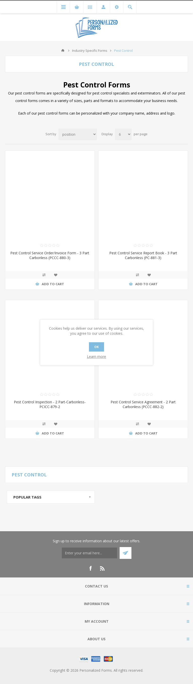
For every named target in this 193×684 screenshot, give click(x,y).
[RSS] (103, 568)
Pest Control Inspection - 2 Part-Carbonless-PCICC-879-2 (50, 404)
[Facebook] (90, 568)
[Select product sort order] (78, 134)
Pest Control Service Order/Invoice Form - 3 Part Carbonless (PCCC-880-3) (49, 255)
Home (62, 50)
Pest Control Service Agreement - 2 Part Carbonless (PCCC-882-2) (143, 404)
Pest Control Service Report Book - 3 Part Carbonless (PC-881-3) (143, 255)
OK (96, 347)
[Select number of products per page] (123, 134)
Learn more (96, 356)
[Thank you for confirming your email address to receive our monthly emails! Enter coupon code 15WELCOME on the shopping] (89, 553)
